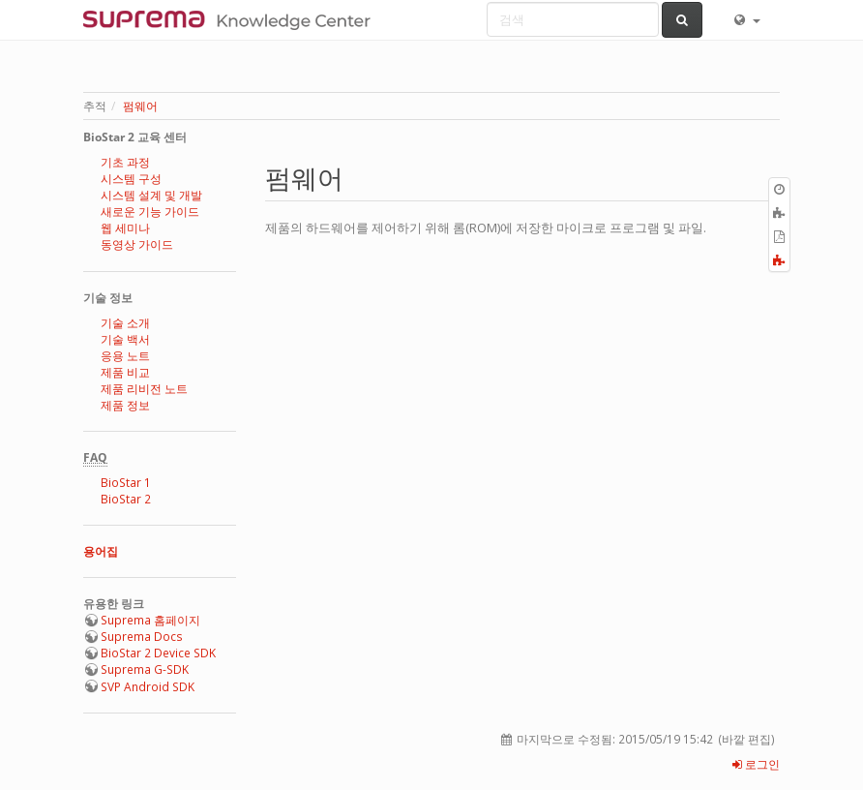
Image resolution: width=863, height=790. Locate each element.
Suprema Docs (142, 636)
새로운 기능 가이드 (150, 211)
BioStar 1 (126, 482)
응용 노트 (125, 356)
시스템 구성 (131, 178)
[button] (746, 19)
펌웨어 (140, 106)
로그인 (756, 764)
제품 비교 (125, 372)
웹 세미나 (125, 228)
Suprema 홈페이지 (150, 620)
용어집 (100, 551)
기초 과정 (125, 162)
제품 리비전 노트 (144, 388)
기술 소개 (125, 323)
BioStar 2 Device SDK (158, 653)
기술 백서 (125, 339)
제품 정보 (125, 405)
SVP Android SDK (147, 687)
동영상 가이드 (137, 244)
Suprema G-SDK (145, 669)
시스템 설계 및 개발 (151, 195)
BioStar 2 (126, 499)
